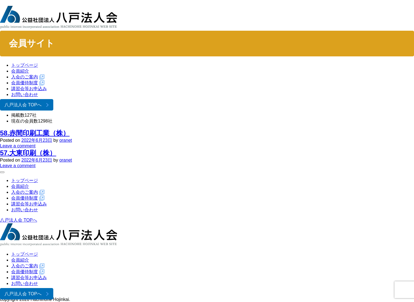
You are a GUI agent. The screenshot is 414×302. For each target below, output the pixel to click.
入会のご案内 (24, 77)
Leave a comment (17, 145)
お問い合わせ (24, 94)
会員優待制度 (24, 82)
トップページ (24, 65)
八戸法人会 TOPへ (23, 104)
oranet (65, 140)
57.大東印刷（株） (28, 153)
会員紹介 (20, 71)
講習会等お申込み (29, 88)
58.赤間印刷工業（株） (34, 133)
